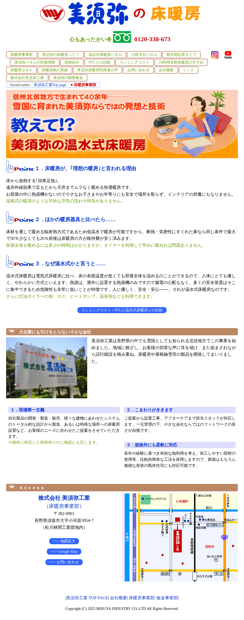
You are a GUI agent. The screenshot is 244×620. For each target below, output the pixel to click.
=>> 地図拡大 (64, 541)
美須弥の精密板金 (68, 78)
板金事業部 (167, 598)
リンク (188, 70)
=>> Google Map (64, 551)
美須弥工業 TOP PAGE (87, 598)
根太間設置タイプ (181, 54)
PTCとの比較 (99, 62)
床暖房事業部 (21, 54)
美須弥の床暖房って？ (60, 54)
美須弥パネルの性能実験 (34, 62)
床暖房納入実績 (55, 70)
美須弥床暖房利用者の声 (97, 70)
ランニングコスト (134, 62)
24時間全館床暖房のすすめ (181, 62)
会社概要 (166, 70)
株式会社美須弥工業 (27, 78)
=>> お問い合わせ (64, 562)
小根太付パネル (144, 54)
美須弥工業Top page (50, 85)
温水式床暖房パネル (105, 54)
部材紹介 (72, 62)
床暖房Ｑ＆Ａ (21, 70)
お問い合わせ (138, 70)
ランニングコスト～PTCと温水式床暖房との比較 (122, 310)
